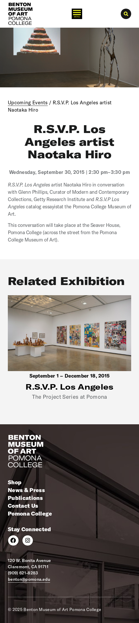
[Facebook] (13, 540)
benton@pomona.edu (29, 579)
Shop (14, 482)
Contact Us (23, 505)
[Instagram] (27, 540)
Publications (25, 497)
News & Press (26, 490)
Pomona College (30, 513)
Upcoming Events (28, 102)
